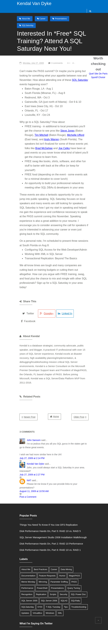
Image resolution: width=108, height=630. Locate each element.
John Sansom (30, 412)
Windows (65, 575)
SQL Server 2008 (75, 563)
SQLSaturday (81, 19)
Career (42, 19)
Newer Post (26, 389)
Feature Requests (26, 544)
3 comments (54, 57)
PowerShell (68, 550)
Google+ (44, 289)
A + (66, 57)
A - (71, 57)
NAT (25, 452)
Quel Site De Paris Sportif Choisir (100, 71)
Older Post (82, 389)
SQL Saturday (63, 73)
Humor (41, 544)
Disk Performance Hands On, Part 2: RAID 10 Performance (48, 512)
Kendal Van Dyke (33, 3)
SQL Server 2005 (55, 563)
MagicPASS (53, 544)
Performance (54, 550)
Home (56, 388)
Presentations (60, 19)
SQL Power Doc (36, 563)
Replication (70, 556)
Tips (85, 569)
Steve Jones (55, 124)
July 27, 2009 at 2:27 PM (28, 446)
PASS (41, 550)
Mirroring (84, 544)
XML (75, 575)
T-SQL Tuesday (72, 569)
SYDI (59, 569)
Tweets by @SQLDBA (28, 595)
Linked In (63, 289)
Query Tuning (40, 556)
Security (22, 563)
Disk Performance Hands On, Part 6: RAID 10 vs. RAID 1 (46, 518)
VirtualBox (52, 575)
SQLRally (32, 569)
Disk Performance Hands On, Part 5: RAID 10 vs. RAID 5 (46, 499)
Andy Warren (28, 133)
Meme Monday (69, 544)
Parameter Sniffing (26, 550)
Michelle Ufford (57, 128)
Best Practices (37, 538)
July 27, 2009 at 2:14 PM (28, 430)
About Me (25, 19)
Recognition (55, 556)
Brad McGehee (74, 137)
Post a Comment (24, 465)
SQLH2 (21, 569)
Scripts (82, 556)
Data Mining (62, 538)
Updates (40, 575)
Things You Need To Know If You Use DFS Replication (45, 493)
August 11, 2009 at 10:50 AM (30, 459)
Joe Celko (27, 141)
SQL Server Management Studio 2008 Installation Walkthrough (49, 505)
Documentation (79, 538)
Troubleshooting (25, 575)
